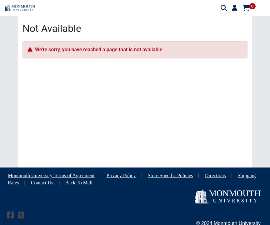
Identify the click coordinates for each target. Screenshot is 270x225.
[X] (21, 216)
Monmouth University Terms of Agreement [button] (51, 175)
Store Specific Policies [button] (170, 175)
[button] (234, 8)
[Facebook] (10, 216)
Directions (215, 175)
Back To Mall (78, 182)
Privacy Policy (121, 175)
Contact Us (42, 182)
